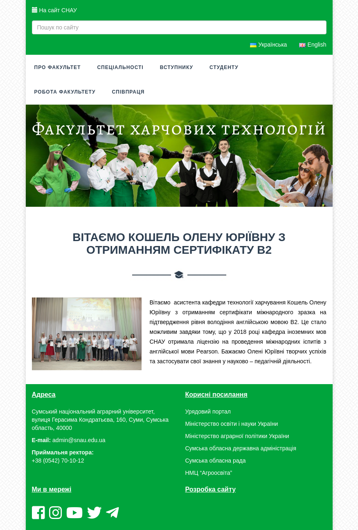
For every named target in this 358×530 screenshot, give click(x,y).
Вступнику (176, 67)
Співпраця (128, 92)
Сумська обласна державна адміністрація (240, 448)
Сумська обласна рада (215, 460)
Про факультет (57, 67)
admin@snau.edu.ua (78, 440)
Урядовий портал (208, 411)
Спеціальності (120, 67)
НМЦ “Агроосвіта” (208, 473)
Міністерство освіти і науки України (231, 423)
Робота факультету (65, 92)
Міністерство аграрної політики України (237, 436)
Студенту (224, 67)
